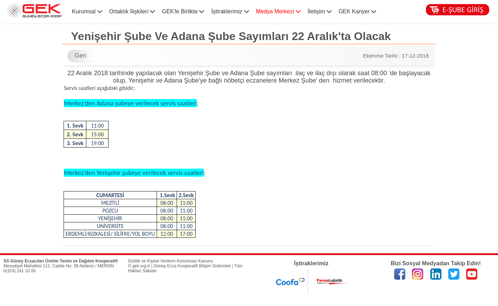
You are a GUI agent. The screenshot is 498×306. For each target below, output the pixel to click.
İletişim (320, 11)
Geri (80, 55)
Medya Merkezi (278, 11)
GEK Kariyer (357, 11)
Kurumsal (87, 11)
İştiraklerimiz (230, 11)
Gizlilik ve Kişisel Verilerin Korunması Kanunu (170, 261)
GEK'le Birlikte (183, 11)
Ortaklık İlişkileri (132, 11)
